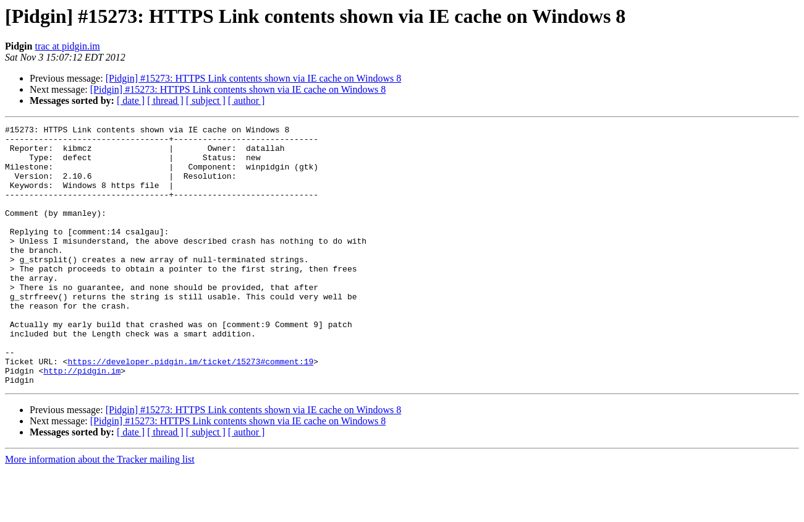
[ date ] (131, 100)
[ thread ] (165, 100)
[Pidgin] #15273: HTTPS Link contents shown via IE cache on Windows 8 (254, 78)
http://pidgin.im (82, 420)
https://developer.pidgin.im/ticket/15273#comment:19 (190, 409)
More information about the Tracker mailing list (100, 511)
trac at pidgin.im (67, 46)
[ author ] (246, 100)
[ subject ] (206, 100)
